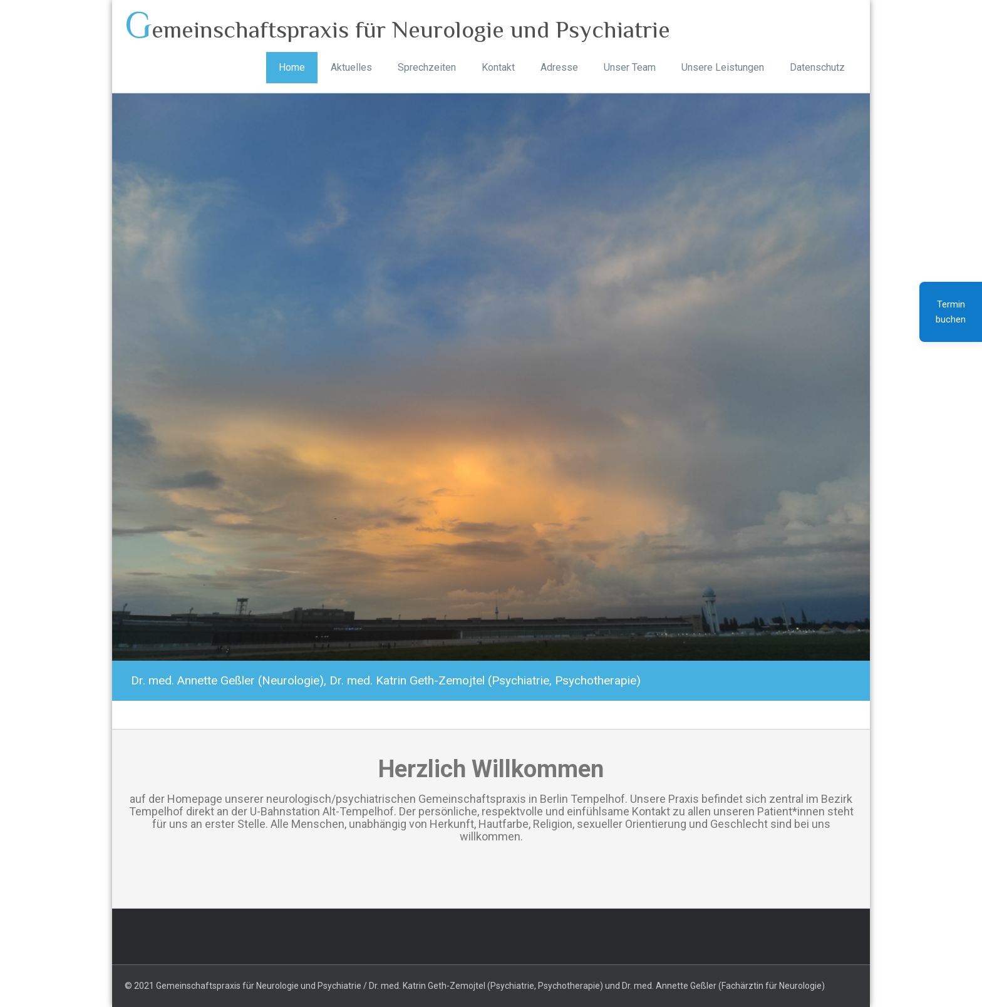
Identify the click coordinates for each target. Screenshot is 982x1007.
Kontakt (498, 67)
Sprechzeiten (427, 67)
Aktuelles (351, 67)
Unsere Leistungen (722, 67)
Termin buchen (951, 312)
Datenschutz (817, 67)
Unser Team (630, 67)
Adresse (559, 67)
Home (292, 67)
